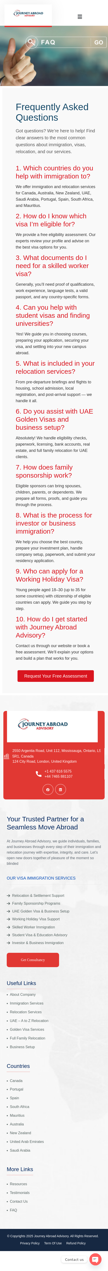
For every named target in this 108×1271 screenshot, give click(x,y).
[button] (80, 17)
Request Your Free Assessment (55, 676)
